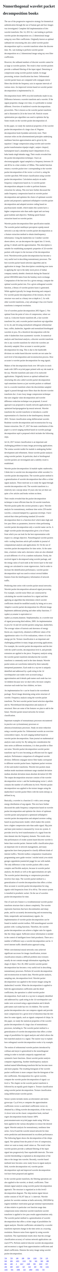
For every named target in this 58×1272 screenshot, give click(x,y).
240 (11, 1264)
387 (35, 1267)
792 (30, 1261)
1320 (34, 1258)
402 (5, 1264)
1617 (21, 1264)
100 (17, 1258)
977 (47, 1264)
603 (42, 1261)
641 (36, 1261)
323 (24, 1270)
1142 (47, 1267)
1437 (17, 1267)
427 (23, 1267)
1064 (30, 1270)
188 (23, 1258)
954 (28, 1258)
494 (11, 1261)
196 (5, 1267)
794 (41, 1267)
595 (34, 1264)
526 (5, 1261)
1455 (17, 1261)
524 (29, 1267)
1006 (18, 1270)
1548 (28, 1264)
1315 (24, 1261)
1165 (5, 1270)
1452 (37, 1270)
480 (47, 1261)
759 (41, 1258)
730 (5, 1258)
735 (43, 1270)
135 (47, 1258)
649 (11, 1267)
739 (11, 1258)
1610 (40, 1264)
